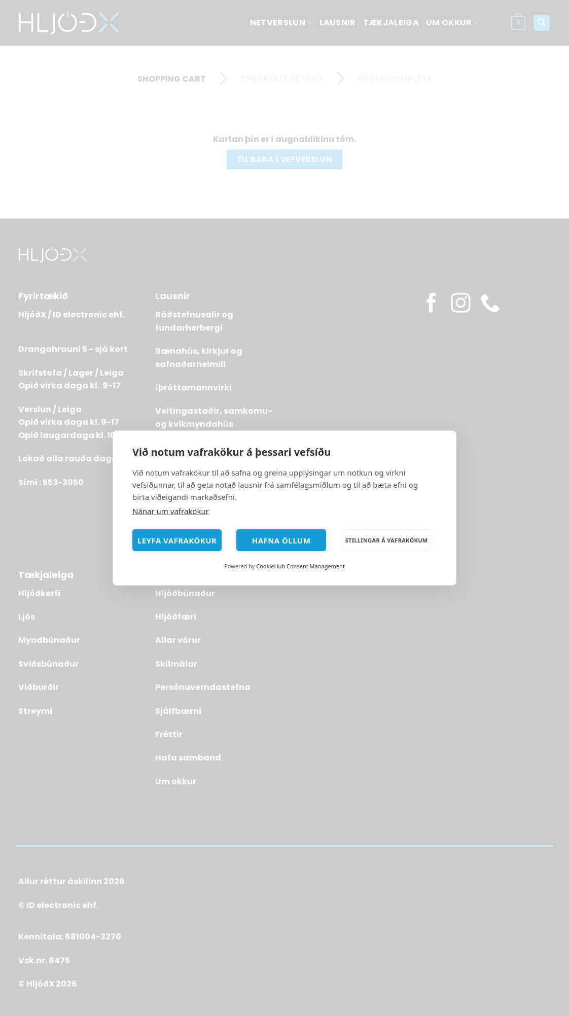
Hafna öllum (281, 540)
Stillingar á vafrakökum (386, 540)
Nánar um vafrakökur (170, 511)
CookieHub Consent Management (300, 566)
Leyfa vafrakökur (177, 540)
